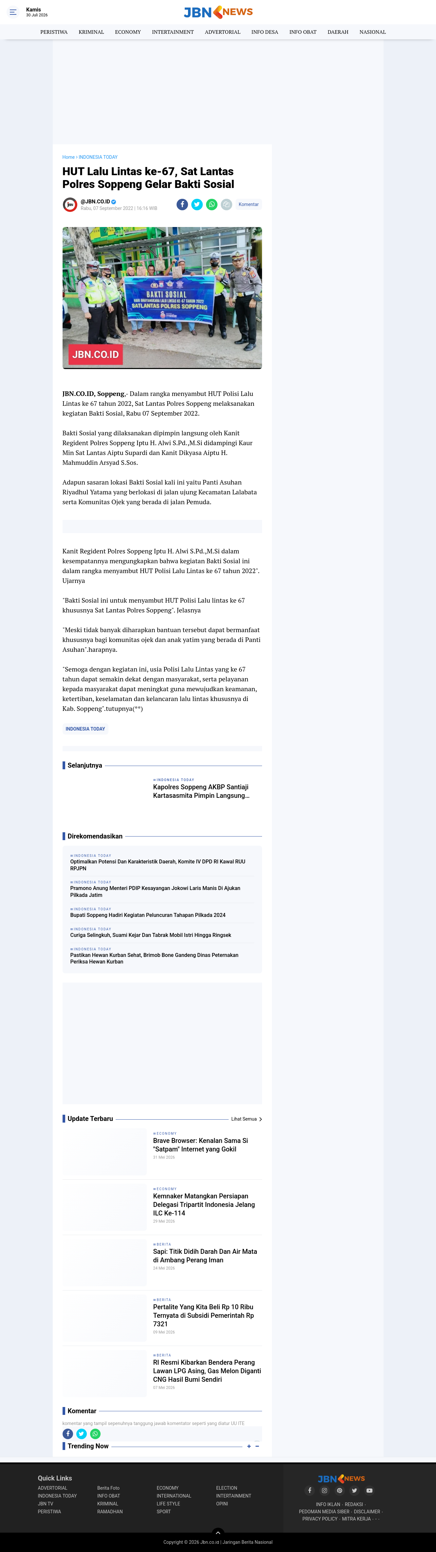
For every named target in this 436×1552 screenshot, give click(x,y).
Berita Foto (108, 1488)
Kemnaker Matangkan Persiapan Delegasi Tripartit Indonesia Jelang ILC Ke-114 (204, 1204)
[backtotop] (218, 1534)
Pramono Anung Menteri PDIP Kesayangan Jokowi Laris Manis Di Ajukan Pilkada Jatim (155, 891)
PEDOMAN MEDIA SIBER (324, 1511)
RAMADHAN (110, 1511)
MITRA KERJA (356, 1518)
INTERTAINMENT (173, 31)
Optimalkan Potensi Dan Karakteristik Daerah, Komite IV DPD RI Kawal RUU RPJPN (158, 865)
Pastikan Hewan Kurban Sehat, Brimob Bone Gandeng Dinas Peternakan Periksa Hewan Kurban (154, 958)
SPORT (164, 1511)
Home (69, 157)
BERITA (164, 1244)
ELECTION (226, 1488)
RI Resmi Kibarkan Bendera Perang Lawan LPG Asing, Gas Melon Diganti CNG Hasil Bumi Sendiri (207, 1370)
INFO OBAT (302, 31)
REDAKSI (354, 1504)
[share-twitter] (197, 204)
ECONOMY (128, 31)
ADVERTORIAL (222, 31)
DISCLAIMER (367, 1511)
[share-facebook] (182, 204)
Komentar (249, 204)
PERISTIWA (53, 31)
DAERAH (338, 31)
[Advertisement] (218, 92)
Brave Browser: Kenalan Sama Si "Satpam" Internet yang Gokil (200, 1145)
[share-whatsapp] (212, 204)
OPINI (222, 1503)
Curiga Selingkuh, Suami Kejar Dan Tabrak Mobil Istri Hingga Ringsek (150, 935)
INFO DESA (265, 31)
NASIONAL (373, 31)
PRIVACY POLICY (319, 1518)
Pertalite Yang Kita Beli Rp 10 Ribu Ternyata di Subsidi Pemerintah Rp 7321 (203, 1315)
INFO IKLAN (328, 1504)
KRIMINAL (91, 31)
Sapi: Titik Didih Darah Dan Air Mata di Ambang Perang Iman (205, 1256)
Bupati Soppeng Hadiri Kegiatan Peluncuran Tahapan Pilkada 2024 (148, 915)
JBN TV (45, 1503)
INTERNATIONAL (174, 1496)
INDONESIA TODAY (85, 729)
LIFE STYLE (168, 1503)
